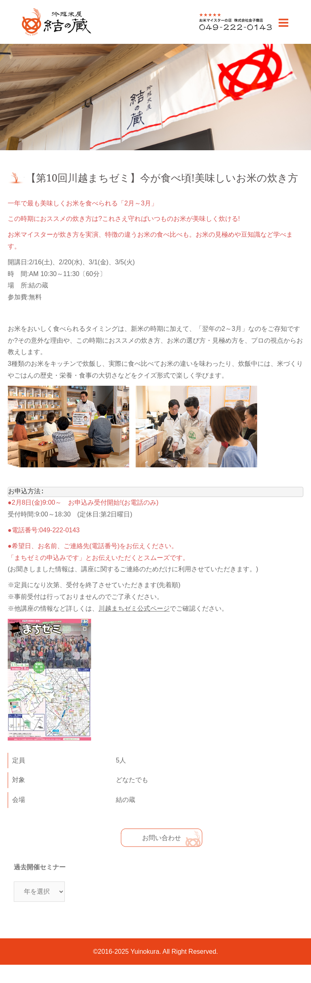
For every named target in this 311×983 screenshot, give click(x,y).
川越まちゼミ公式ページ (134, 608)
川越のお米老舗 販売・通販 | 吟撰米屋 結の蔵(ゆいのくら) (56, 35)
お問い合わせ (161, 837)
